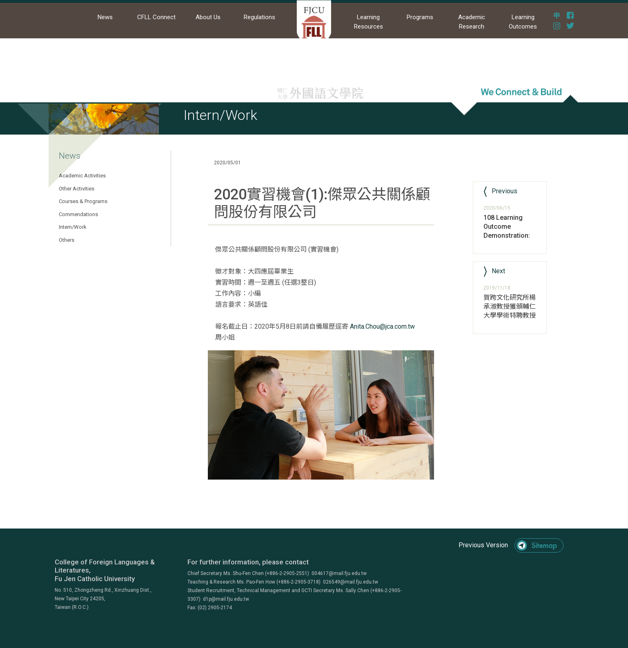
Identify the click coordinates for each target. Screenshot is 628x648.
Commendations (78, 214)
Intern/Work (73, 227)
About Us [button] (208, 17)
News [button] (105, 17)
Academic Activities (82, 176)
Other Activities (76, 189)
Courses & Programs (83, 201)
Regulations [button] (259, 17)
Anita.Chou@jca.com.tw (382, 326)
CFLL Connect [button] (156, 17)
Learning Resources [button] (368, 21)
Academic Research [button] (471, 21)
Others (66, 240)
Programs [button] (420, 17)
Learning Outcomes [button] (523, 21)
